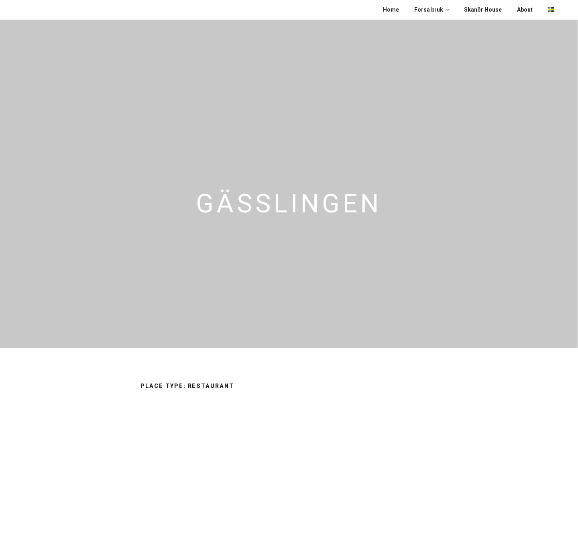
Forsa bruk (432, 9)
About (525, 9)
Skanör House (483, 9)
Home (391, 9)
